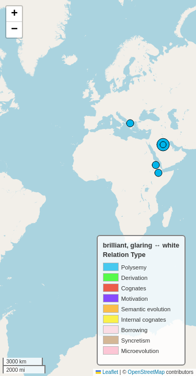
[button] (14, 14)
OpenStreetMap (146, 372)
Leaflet (107, 372)
